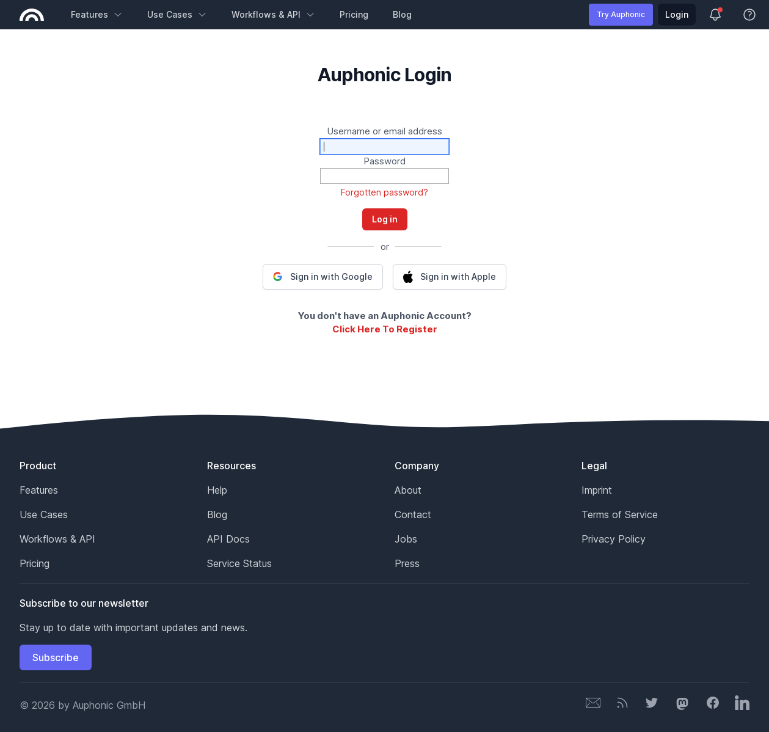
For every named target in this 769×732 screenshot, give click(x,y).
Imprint (596, 490)
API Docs (228, 539)
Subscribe (55, 657)
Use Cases (177, 14)
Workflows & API (273, 14)
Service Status (239, 563)
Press (407, 563)
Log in (385, 219)
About (408, 490)
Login (676, 14)
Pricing (354, 14)
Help (217, 490)
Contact (413, 514)
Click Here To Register (384, 329)
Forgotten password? (384, 192)
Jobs (406, 539)
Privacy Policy (613, 539)
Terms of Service (619, 514)
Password (384, 161)
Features (97, 14)
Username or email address (384, 131)
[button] (323, 277)
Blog (402, 14)
